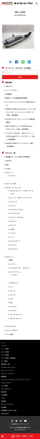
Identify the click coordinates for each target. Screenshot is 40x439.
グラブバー (13, 221)
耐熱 (10, 260)
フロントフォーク (15, 318)
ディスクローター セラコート (19, 268)
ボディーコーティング (7, 370)
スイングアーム (14, 272)
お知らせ (9, 161)
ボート (11, 237)
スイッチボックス (15, 314)
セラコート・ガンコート (8, 373)
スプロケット (13, 283)
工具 (10, 303)
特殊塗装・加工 (5, 364)
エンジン (12, 176)
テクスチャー (13, 249)
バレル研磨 (4, 386)
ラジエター (13, 306)
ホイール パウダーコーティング (20, 198)
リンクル (12, 233)
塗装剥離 (3, 376)
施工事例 (3, 392)
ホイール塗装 (5, 355)
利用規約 (3, 401)
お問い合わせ (5, 413)
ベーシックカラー (12, 90)
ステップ (12, 225)
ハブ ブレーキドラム (16, 217)
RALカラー (9, 86)
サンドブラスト (11, 326)
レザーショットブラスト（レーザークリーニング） (16, 379)
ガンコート (9, 172)
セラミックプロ (11, 184)
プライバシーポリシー (7, 404)
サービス (3, 345)
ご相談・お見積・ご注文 (22, 436)
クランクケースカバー (16, 209)
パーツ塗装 (4, 361)
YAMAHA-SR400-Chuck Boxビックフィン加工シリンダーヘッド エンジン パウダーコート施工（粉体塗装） (20, 112)
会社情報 (3, 407)
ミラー (15, 275)
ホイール (12, 291)
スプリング (13, 202)
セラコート (9, 257)
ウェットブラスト (12, 330)
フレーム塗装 (5, 349)
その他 (8, 169)
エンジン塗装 (5, 352)
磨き (7, 165)
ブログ (3, 398)
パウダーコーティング (13, 188)
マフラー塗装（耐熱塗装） (8, 358)
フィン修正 (9, 334)
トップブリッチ (14, 213)
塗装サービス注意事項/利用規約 (16, 98)
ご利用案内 (4, 395)
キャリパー (13, 245)
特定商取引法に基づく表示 (8, 410)
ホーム (3, 342)
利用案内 (9, 94)
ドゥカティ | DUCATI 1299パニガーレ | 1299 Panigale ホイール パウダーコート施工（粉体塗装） (20, 136)
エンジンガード (14, 241)
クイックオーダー (6, 389)
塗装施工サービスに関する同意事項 (18, 157)
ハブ (10, 287)
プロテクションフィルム (8, 367)
